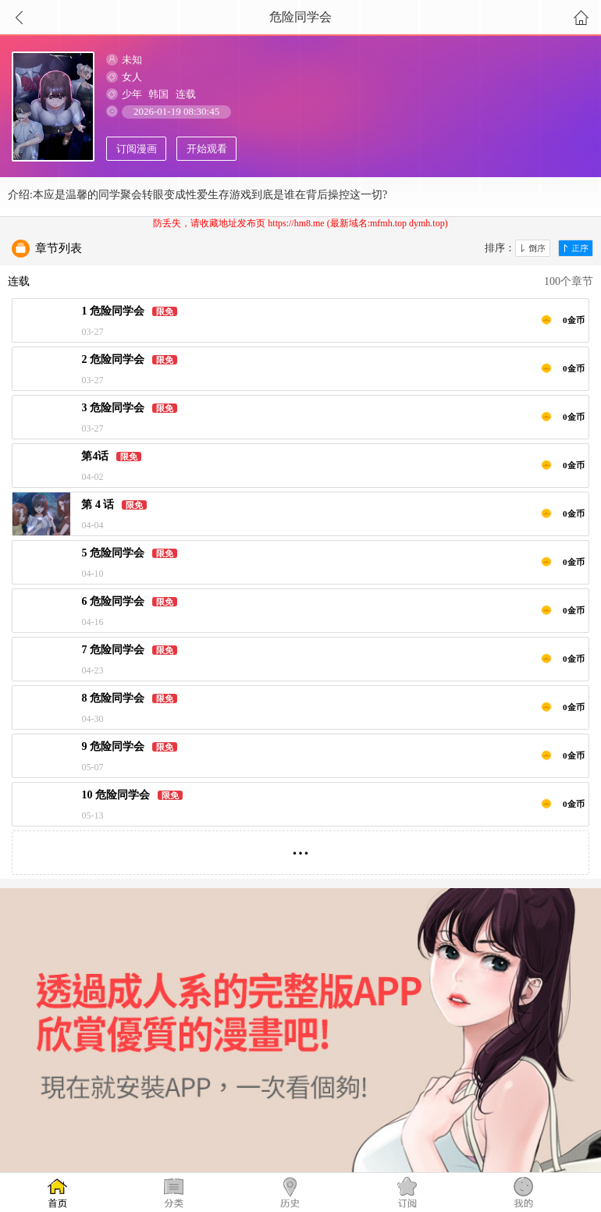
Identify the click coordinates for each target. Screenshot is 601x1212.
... (301, 846)
